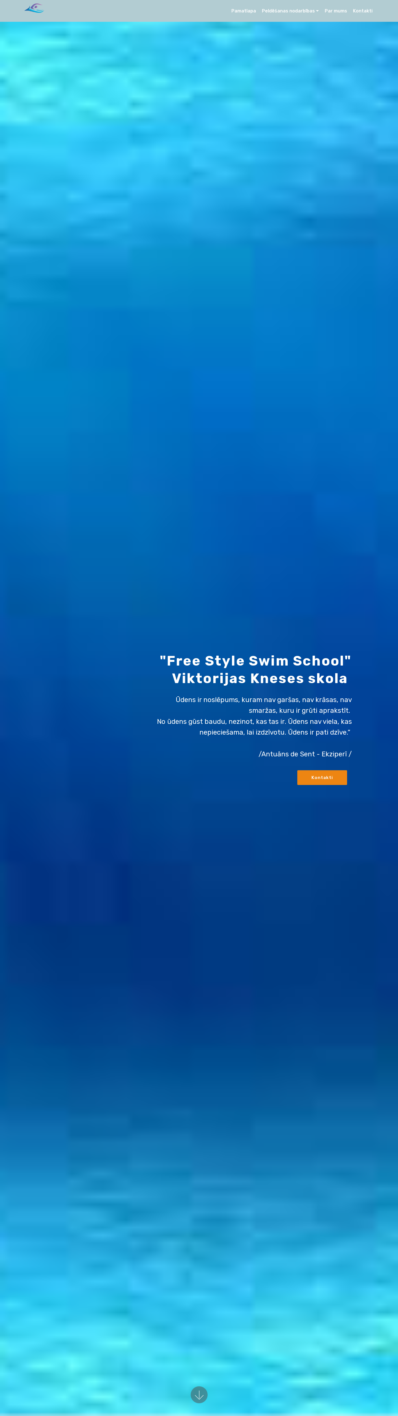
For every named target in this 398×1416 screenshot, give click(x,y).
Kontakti (363, 11)
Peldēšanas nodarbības (288, 11)
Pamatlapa (243, 11)
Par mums (336, 11)
